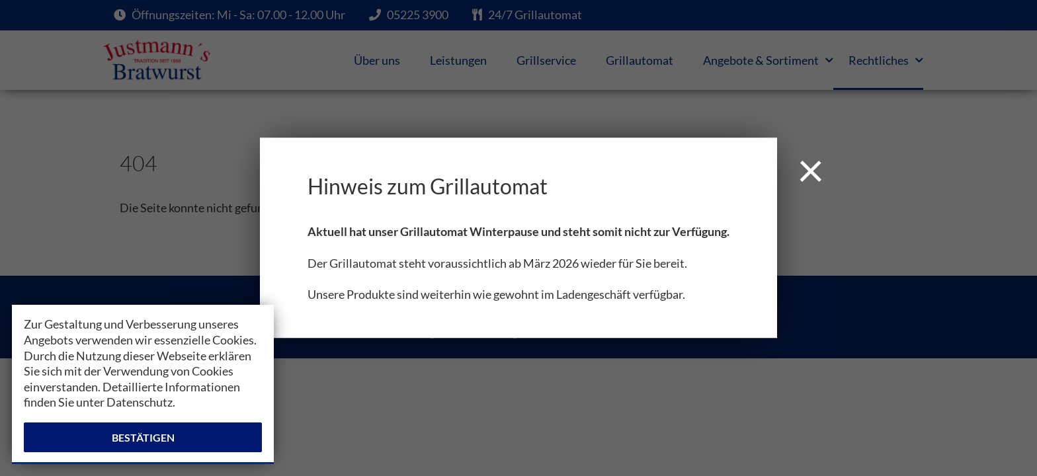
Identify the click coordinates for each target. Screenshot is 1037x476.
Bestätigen (143, 437)
